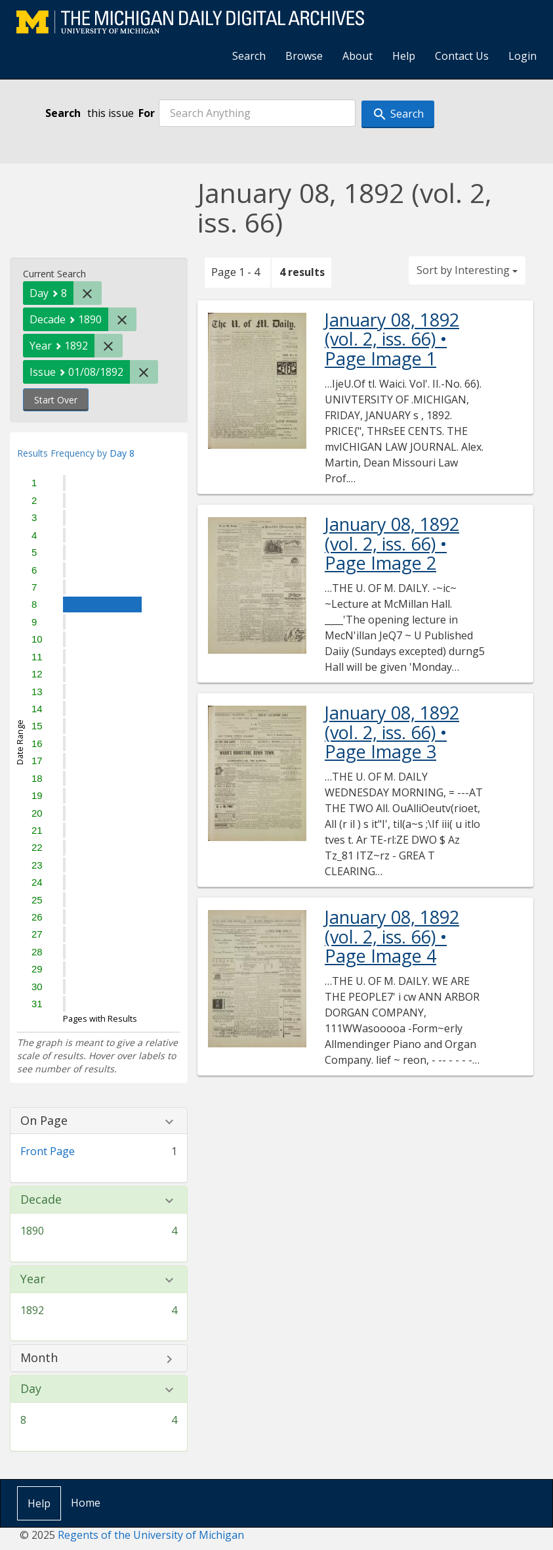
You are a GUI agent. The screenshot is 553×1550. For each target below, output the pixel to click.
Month (39, 1358)
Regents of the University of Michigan (151, 1535)
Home (85, 1502)
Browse (304, 56)
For (146, 113)
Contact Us (462, 56)
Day (30, 1389)
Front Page (47, 1151)
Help (403, 56)
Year (32, 1279)
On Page (44, 1121)
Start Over (55, 400)
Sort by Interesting (467, 270)
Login (522, 56)
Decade (41, 1199)
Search (249, 56)
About (357, 56)
